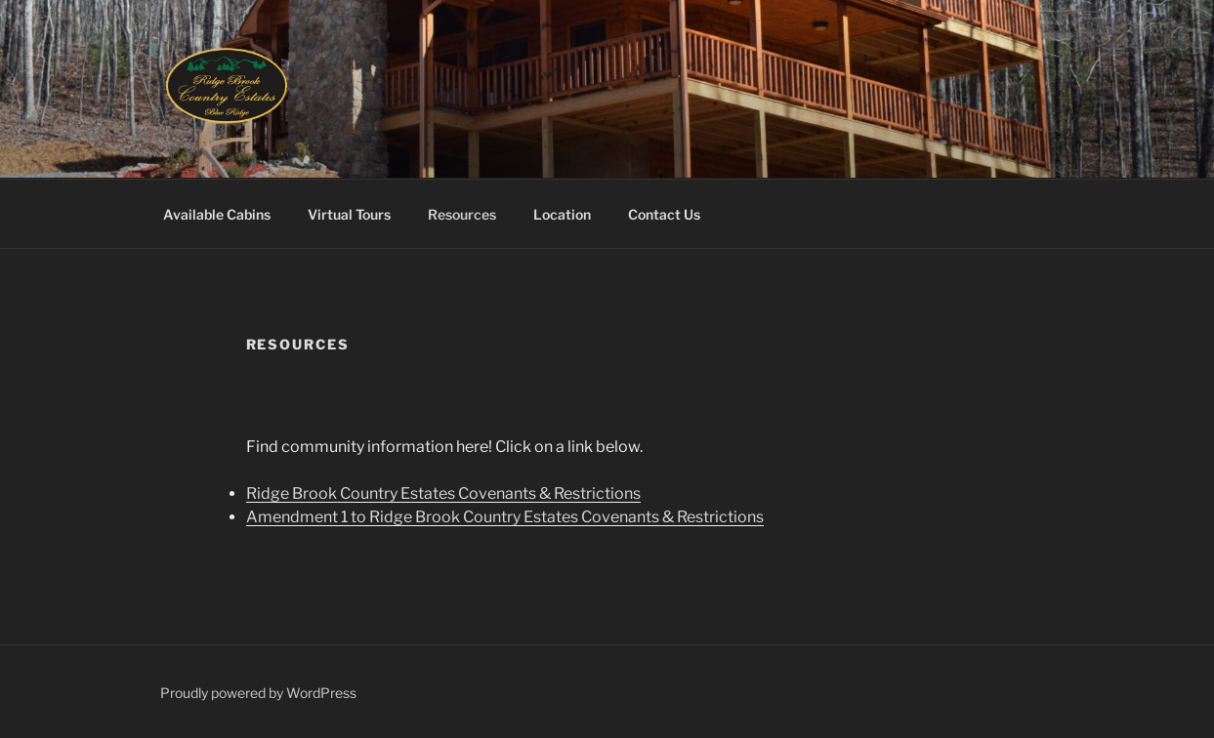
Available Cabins (217, 214)
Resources (462, 214)
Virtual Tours (349, 214)
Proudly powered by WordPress (258, 692)
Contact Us (664, 214)
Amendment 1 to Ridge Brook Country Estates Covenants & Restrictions (505, 517)
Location (562, 214)
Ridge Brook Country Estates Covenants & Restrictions (443, 493)
